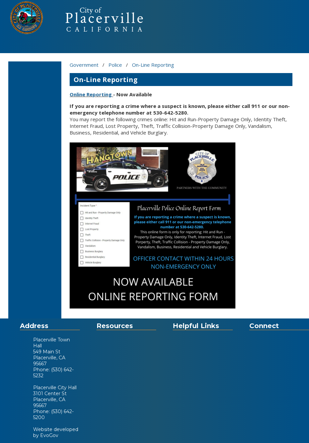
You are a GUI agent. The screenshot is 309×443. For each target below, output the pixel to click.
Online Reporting (91, 94)
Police (115, 64)
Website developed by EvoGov (55, 432)
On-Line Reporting (153, 64)
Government (84, 64)
